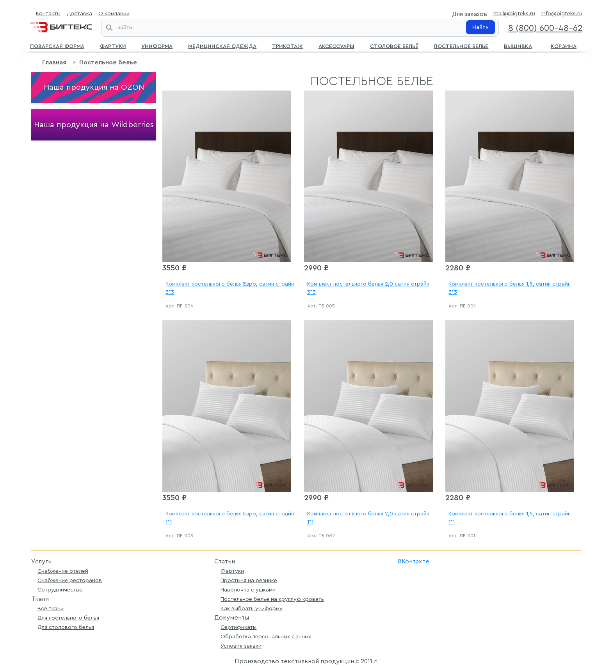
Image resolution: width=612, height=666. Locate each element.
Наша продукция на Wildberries (94, 125)
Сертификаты (238, 627)
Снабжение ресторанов (69, 580)
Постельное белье (461, 46)
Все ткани (50, 608)
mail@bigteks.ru (514, 13)
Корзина (562, 46)
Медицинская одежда (222, 46)
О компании (114, 13)
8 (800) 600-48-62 (545, 28)
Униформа (157, 46)
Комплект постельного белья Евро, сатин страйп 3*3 (229, 288)
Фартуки (113, 46)
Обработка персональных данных (266, 636)
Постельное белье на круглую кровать (272, 599)
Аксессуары (336, 46)
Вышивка (518, 46)
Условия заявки (241, 646)
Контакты (48, 13)
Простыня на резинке (249, 580)
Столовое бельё (394, 46)
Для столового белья (65, 627)
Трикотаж (287, 46)
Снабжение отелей (62, 571)
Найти (480, 27)
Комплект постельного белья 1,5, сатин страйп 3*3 (509, 288)
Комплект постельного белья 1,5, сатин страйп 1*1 (509, 518)
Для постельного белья (68, 618)
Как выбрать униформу (252, 608)
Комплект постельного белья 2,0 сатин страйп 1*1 (368, 518)
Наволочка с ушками (248, 590)
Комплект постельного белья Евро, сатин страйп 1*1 (229, 518)
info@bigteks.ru (561, 13)
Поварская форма (57, 46)
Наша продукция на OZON (94, 87)
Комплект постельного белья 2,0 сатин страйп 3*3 (368, 288)
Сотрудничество (60, 590)
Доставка (79, 13)
